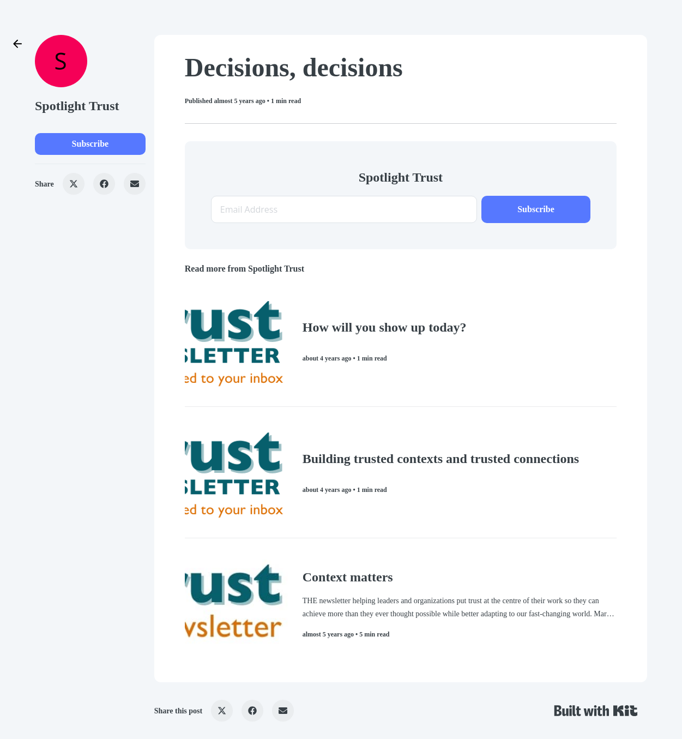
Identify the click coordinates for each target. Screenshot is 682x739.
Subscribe (90, 143)
